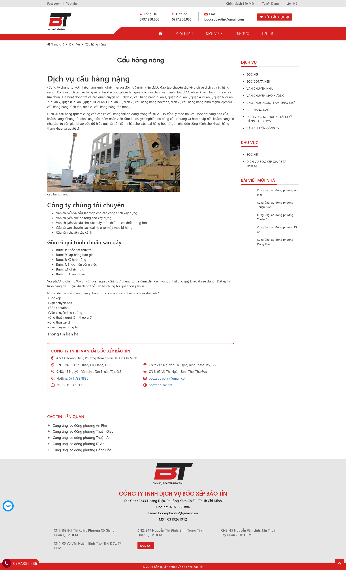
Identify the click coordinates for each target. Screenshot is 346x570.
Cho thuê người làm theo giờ (70, 317)
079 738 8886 (78, 378)
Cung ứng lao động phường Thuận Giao (83, 431)
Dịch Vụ (214, 33)
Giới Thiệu (184, 33)
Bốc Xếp (252, 74)
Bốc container (59, 307)
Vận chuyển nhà (60, 303)
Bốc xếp (55, 298)
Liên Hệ (292, 3)
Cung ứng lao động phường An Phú (80, 425)
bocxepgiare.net (160, 385)
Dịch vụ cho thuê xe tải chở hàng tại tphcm (269, 119)
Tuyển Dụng (270, 3)
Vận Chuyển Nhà (259, 88)
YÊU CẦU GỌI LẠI (277, 17)
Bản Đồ (146, 545)
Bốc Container (258, 81)
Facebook (53, 3)
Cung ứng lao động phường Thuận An (82, 437)
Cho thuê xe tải (60, 322)
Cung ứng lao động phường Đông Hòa (82, 449)
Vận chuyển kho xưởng (65, 312)
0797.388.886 (19, 563)
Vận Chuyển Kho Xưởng (265, 95)
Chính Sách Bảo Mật (240, 3)
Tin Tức (243, 33)
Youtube (71, 3)
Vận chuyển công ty (63, 327)
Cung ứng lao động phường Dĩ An (78, 443)
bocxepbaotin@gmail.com (168, 378)
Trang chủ (55, 44)
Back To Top (339, 563)
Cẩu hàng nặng (259, 110)
